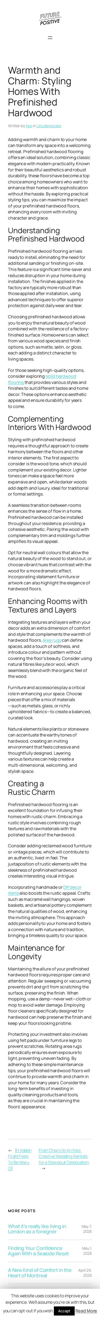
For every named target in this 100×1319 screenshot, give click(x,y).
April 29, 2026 (85, 1273)
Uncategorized (49, 125)
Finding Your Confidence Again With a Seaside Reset (38, 1250)
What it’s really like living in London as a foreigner (37, 1228)
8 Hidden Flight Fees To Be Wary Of (19, 1159)
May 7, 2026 (87, 1229)
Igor (29, 125)
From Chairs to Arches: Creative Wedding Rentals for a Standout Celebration (64, 1156)
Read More (86, 1311)
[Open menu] (50, 38)
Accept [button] (64, 1310)
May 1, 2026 (87, 1251)
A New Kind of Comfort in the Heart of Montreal (39, 1272)
